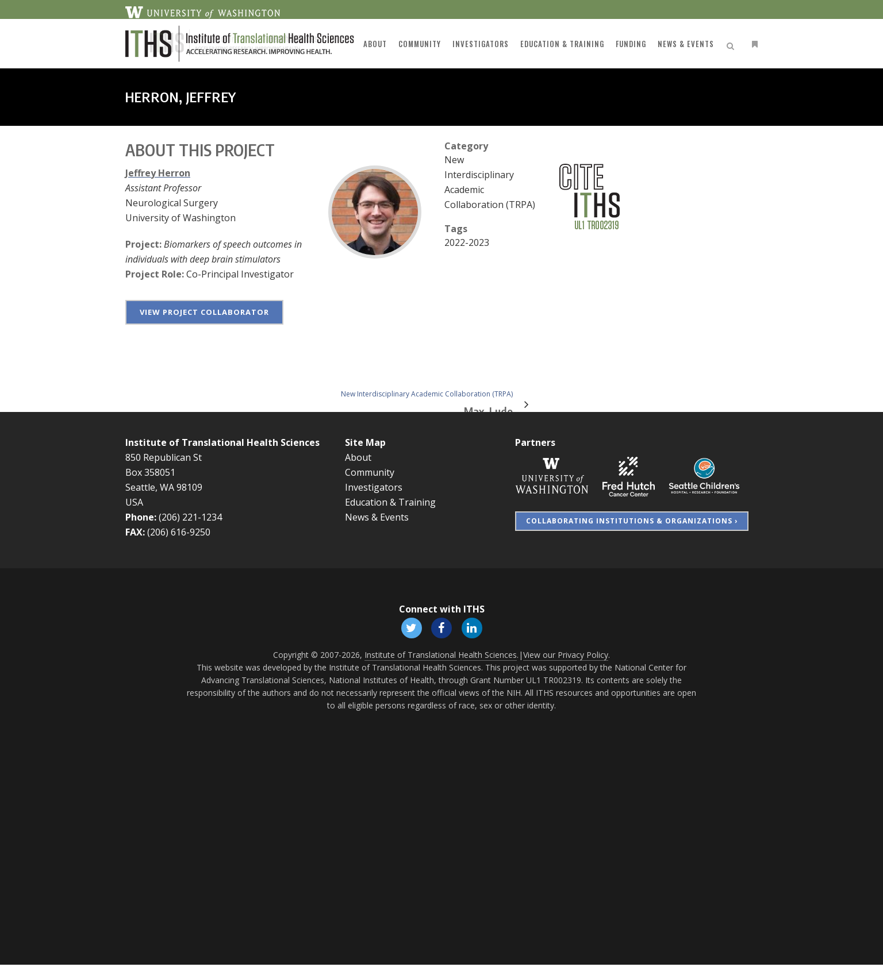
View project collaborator (204, 312)
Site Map (365, 442)
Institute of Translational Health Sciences (222, 442)
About (358, 457)
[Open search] (732, 44)
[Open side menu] (752, 43)
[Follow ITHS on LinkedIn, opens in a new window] (473, 628)
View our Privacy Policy (565, 657)
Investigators (373, 487)
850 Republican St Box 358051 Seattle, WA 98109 (163, 472)
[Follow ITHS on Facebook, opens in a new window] (441, 628)
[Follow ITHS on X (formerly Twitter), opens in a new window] (409, 628)
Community (369, 472)
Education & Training (390, 502)
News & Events (377, 517)
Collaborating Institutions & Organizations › (632, 521)
